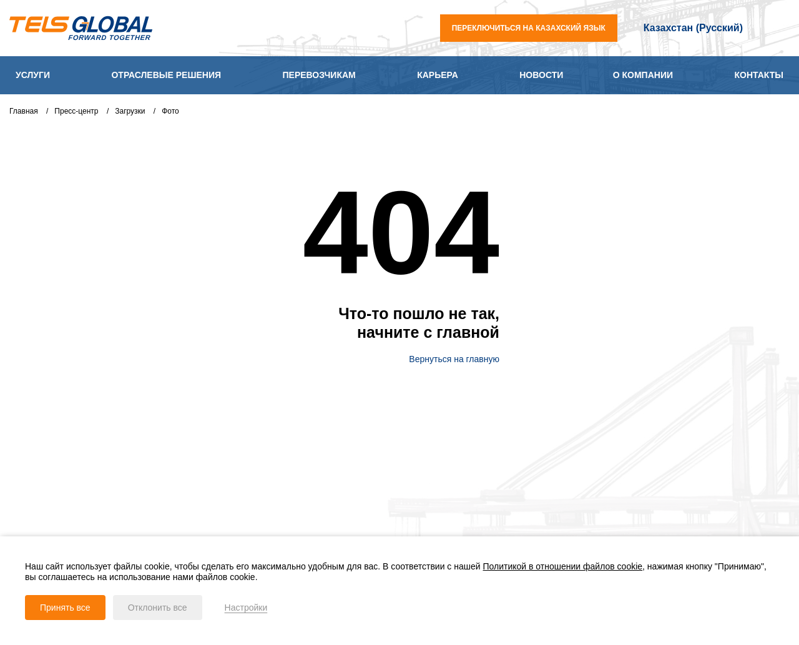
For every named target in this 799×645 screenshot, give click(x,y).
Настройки (246, 608)
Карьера (437, 75)
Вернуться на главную (448, 359)
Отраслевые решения (166, 75)
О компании (643, 75)
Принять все (65, 608)
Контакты (758, 75)
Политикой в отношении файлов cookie (563, 566)
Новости (541, 75)
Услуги (33, 75)
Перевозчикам (319, 75)
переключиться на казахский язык (528, 28)
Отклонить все (157, 608)
